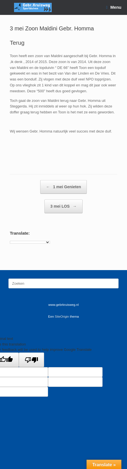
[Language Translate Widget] (30, 242)
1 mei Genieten (63, 187)
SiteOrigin (62, 316)
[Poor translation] (31, 360)
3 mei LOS (63, 206)
